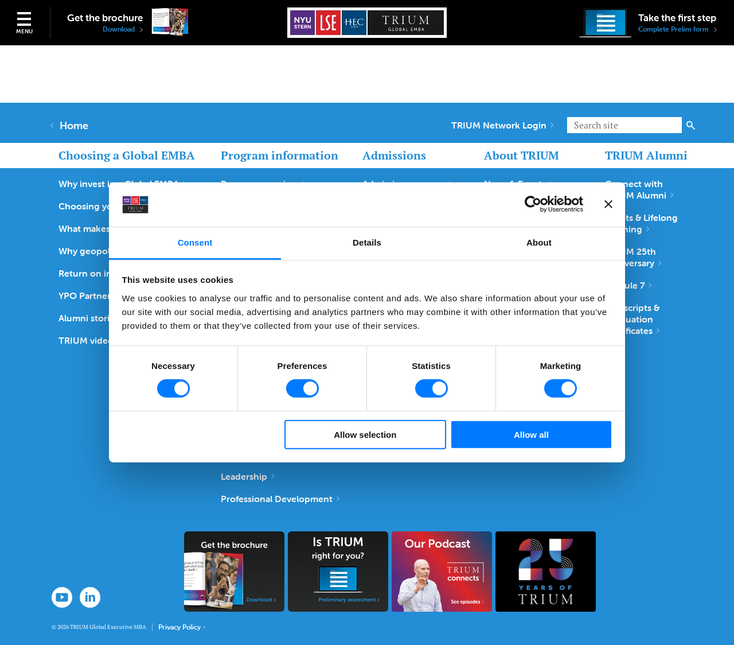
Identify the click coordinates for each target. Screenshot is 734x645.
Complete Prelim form (677, 29)
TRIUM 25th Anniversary (633, 257)
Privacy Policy (181, 627)
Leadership (247, 476)
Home (70, 125)
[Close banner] (608, 204)
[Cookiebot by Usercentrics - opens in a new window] (533, 204)
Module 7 (628, 285)
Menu (24, 31)
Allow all (531, 434)
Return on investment (108, 273)
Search (691, 125)
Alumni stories (92, 318)
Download (123, 29)
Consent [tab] (195, 242)
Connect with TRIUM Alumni (639, 189)
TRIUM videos (91, 340)
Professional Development (280, 498)
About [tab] (539, 242)
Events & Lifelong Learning (641, 223)
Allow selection (365, 434)
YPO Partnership (96, 295)
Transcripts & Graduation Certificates (632, 319)
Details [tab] (367, 242)
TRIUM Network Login (502, 125)
